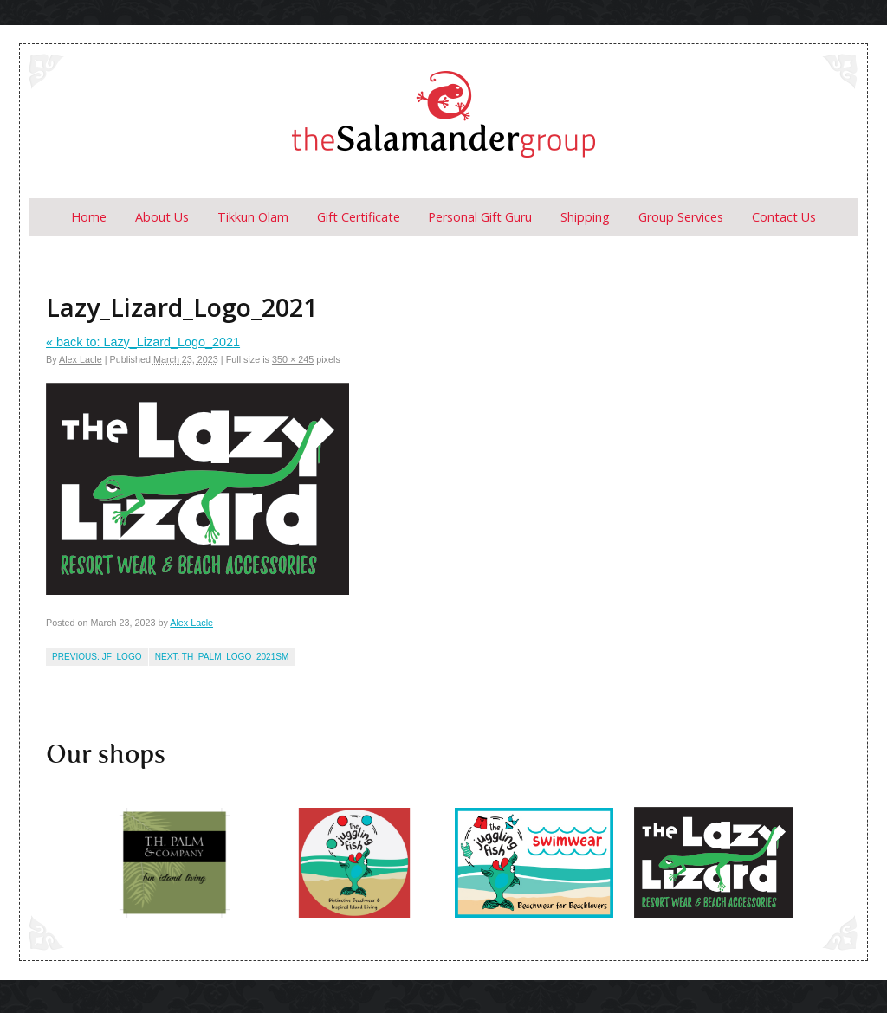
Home (89, 217)
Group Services (680, 217)
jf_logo (122, 656)
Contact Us (784, 217)
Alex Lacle (80, 359)
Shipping (585, 217)
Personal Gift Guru (480, 217)
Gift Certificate (358, 217)
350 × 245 (293, 359)
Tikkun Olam (252, 217)
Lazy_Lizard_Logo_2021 (143, 342)
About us (162, 217)
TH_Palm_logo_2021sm (235, 656)
